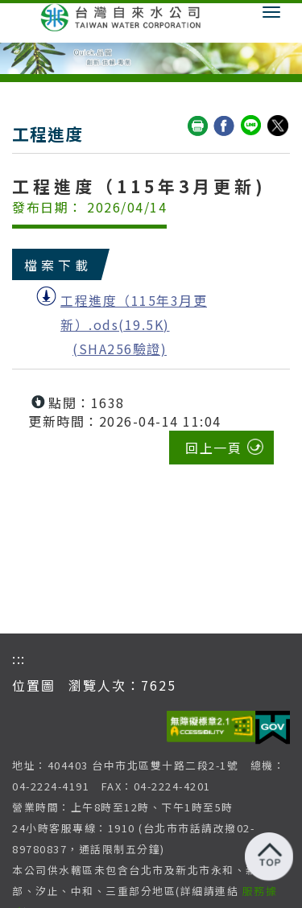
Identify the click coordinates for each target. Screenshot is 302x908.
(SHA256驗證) (119, 348)
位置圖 (34, 685)
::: (19, 658)
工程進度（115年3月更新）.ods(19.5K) (133, 312)
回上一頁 (213, 447)
